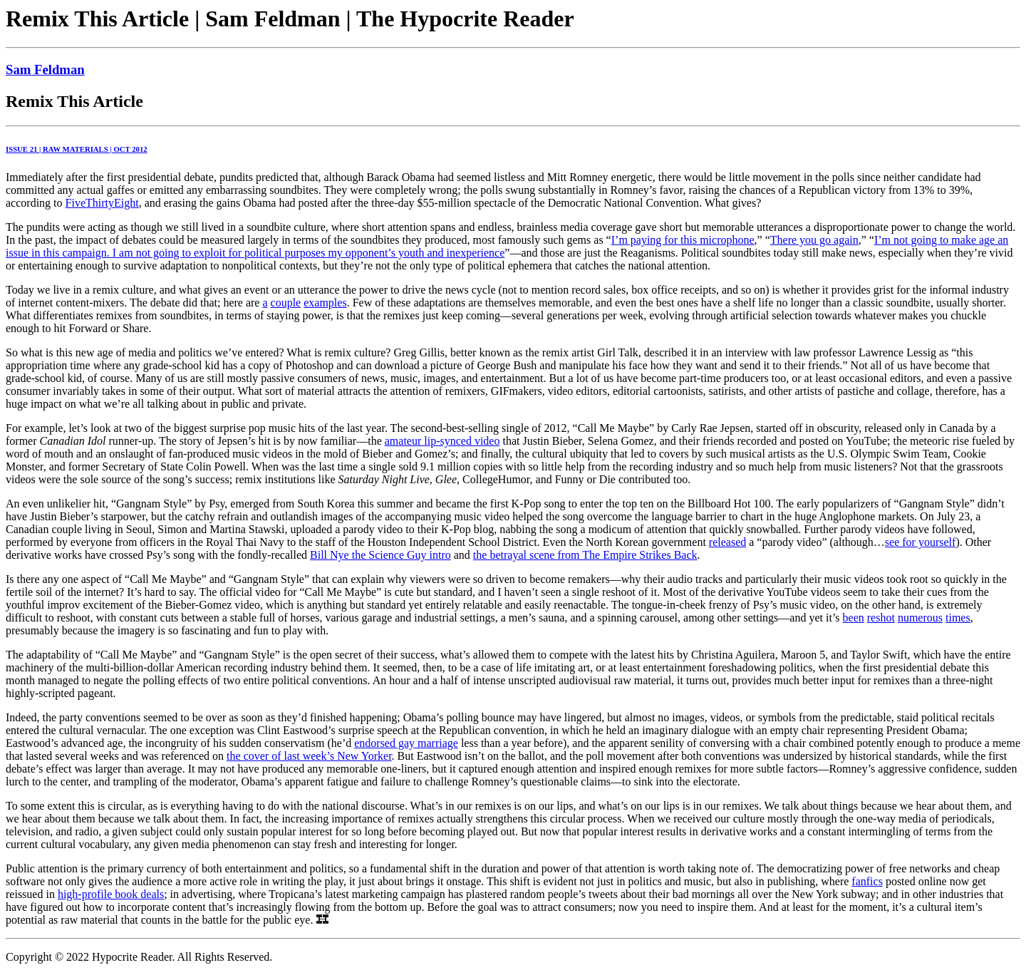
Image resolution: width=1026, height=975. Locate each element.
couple (286, 302)
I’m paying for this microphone (683, 240)
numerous (920, 618)
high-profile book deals (111, 894)
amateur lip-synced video (442, 441)
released (727, 542)
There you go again (814, 240)
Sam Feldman (45, 69)
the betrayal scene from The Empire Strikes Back (585, 555)
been (853, 618)
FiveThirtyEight (102, 203)
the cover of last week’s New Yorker (309, 756)
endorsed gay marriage (406, 743)
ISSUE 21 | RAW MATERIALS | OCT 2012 (76, 149)
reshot (881, 618)
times (957, 618)
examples (325, 302)
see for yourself (920, 542)
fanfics (867, 881)
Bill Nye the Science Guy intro (380, 555)
